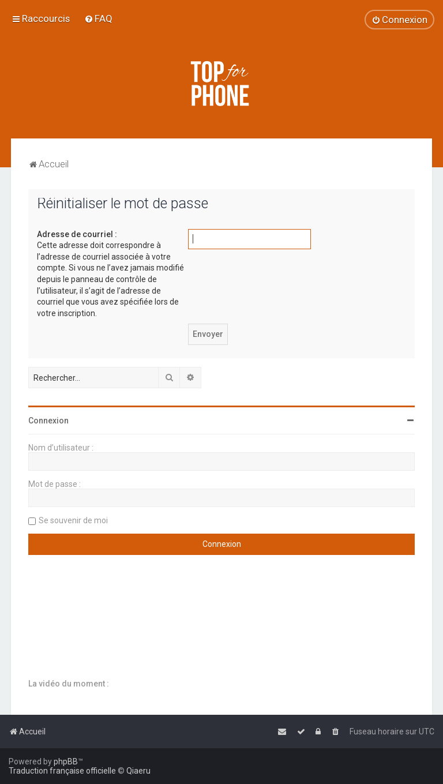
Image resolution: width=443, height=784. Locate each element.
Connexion (48, 420)
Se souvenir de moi (73, 520)
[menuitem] (98, 18)
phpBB (66, 761)
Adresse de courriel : (77, 234)
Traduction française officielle (62, 770)
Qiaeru (138, 770)
